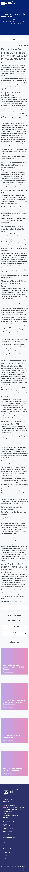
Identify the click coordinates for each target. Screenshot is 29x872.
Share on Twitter (14, 620)
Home (14, 19)
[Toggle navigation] (26, 3)
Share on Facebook (14, 616)
